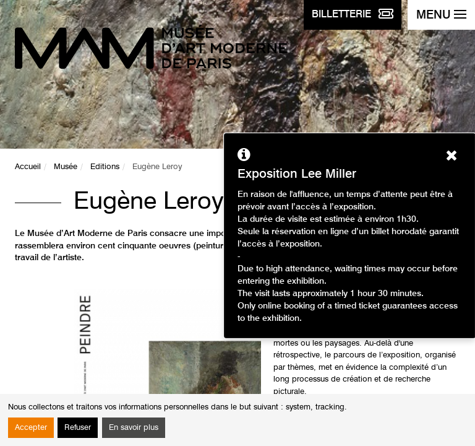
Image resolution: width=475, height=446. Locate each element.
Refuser (77, 428)
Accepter (31, 428)
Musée (65, 167)
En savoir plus (133, 428)
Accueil (28, 167)
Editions (104, 167)
